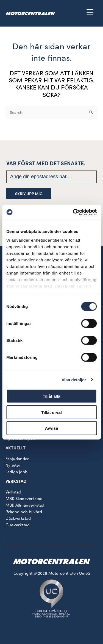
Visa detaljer (74, 379)
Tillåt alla (51, 396)
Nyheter (12, 465)
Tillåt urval (51, 412)
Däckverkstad (18, 518)
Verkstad (13, 492)
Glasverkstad (17, 524)
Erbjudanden (17, 458)
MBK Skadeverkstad (24, 498)
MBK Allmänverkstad (24, 505)
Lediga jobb (16, 471)
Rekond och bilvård (23, 511)
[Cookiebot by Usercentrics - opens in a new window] (73, 212)
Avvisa (51, 428)
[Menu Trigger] (90, 11)
